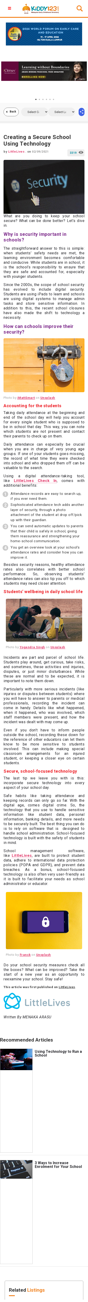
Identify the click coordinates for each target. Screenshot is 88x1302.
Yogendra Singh (32, 647)
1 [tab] (36, 99)
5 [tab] (50, 99)
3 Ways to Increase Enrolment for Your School (58, 1165)
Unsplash (47, 397)
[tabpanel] (44, 71)
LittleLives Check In (35, 480)
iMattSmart (26, 397)
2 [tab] (39, 99)
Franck (25, 954)
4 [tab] (46, 99)
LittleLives (22, 855)
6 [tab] (53, 99)
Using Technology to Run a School (58, 1053)
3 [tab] (43, 99)
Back (13, 111)
